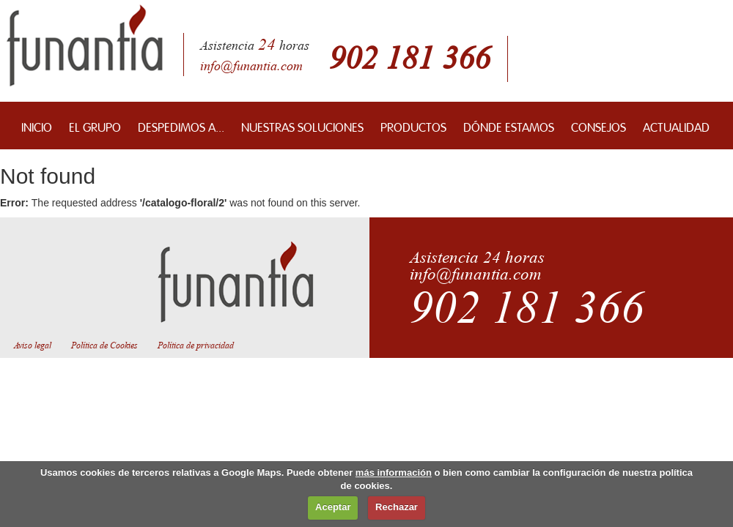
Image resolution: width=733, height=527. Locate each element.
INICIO (36, 125)
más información (394, 472)
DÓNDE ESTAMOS (508, 125)
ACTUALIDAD (676, 125)
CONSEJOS (598, 125)
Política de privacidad (196, 345)
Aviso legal (32, 345)
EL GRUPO (95, 125)
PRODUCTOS (413, 125)
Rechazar (396, 506)
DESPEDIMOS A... (181, 125)
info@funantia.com (251, 66)
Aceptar (332, 506)
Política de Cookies (104, 345)
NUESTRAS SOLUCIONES (302, 125)
